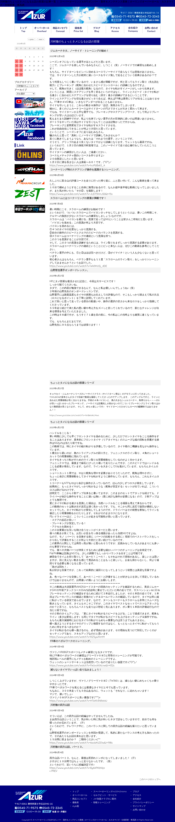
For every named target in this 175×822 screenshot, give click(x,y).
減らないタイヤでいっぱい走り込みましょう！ (75, 669)
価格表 (78, 29)
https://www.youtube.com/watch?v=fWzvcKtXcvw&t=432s (82, 665)
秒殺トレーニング (101, 802)
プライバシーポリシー (143, 802)
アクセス (115, 29)
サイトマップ (139, 806)
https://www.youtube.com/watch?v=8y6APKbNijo (77, 767)
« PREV (53, 770)
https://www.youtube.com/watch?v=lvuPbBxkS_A (77, 165)
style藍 (75, 806)
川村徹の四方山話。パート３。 (67, 746)
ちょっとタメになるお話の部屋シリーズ (72, 382)
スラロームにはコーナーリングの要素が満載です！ (78, 198)
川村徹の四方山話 (60, 704)
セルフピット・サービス (105, 795)
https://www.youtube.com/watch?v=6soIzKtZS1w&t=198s (81, 742)
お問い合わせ (151, 29)
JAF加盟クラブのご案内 (104, 798)
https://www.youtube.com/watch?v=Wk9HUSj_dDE (78, 266)
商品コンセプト (60, 29)
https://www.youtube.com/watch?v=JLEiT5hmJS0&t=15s (81, 193)
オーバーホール (42, 29)
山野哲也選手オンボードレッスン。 (69, 270)
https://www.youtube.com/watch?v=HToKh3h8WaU (78, 700)
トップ (24, 29)
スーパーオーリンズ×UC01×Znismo (110, 791)
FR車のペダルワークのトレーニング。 (71, 640)
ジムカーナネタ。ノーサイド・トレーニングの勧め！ (79, 50)
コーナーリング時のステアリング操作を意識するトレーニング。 (85, 169)
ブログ (97, 29)
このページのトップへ (150, 779)
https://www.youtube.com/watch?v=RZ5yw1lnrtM (77, 636)
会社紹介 (133, 29)
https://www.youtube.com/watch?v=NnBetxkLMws (74, 415)
